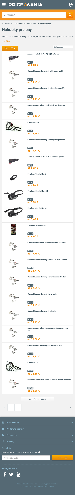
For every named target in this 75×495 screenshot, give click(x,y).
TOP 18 (30, 354)
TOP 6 (30, 148)
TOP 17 (30, 336)
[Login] (70, 5)
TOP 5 (30, 131)
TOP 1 (30, 62)
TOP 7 (30, 165)
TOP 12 (30, 251)
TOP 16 (30, 319)
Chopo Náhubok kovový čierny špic (42, 294)
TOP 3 (30, 96)
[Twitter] (11, 475)
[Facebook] (4, 475)
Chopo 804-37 (33, 362)
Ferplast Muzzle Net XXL (37, 191)
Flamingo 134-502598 (36, 225)
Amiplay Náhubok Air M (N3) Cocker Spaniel (45, 157)
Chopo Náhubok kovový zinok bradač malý (45, 71)
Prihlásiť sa (62, 458)
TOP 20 (30, 388)
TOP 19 (30, 371)
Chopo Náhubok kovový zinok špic (41, 311)
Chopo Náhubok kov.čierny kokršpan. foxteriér (46, 242)
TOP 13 (30, 268)
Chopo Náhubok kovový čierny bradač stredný (46, 277)
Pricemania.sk (7, 23)
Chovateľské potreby (23, 23)
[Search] (70, 15)
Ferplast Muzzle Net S (36, 174)
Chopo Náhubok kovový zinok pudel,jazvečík (46, 88)
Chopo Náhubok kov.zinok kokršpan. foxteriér (46, 105)
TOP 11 (30, 234)
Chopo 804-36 (33, 122)
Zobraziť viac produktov (37, 399)
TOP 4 (30, 114)
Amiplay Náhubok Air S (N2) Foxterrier (43, 54)
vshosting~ (49, 486)
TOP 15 (30, 302)
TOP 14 (30, 285)
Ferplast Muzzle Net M (36, 208)
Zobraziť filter (10, 48)
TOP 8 (30, 182)
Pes (34, 23)
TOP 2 (30, 79)
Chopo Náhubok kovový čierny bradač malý (45, 345)
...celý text (6, 41)
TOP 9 (30, 199)
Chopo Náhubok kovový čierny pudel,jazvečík (46, 140)
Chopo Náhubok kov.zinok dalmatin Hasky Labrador (49, 380)
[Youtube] (18, 475)
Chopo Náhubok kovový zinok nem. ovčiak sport (47, 260)
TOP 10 (30, 216)
